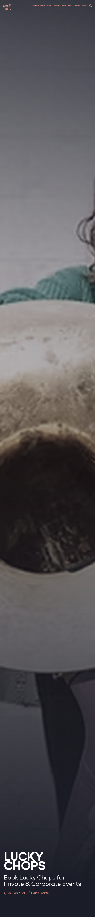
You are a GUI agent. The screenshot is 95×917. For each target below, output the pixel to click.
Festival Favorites (40, 893)
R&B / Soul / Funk (16, 893)
